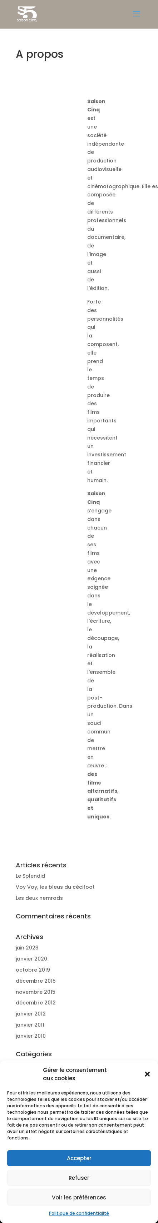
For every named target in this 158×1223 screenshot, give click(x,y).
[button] (147, 1074)
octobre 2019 (33, 969)
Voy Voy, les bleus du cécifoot (55, 887)
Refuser (79, 1178)
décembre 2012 (36, 1002)
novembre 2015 (35, 992)
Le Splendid (30, 875)
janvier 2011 (30, 1024)
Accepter (79, 1158)
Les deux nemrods (39, 898)
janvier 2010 (31, 1035)
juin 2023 (27, 947)
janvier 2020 (31, 958)
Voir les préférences (79, 1197)
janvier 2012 (31, 1013)
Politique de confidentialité (79, 1213)
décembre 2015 (36, 980)
